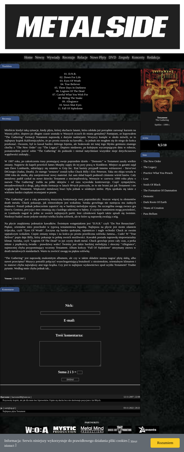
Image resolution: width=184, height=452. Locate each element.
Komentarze (8, 289)
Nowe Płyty (98, 57)
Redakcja (153, 57)
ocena (145, 137)
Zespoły (124, 57)
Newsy (39, 57)
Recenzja (6, 118)
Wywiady (53, 57)
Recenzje (68, 57)
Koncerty (138, 57)
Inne (145, 155)
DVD (112, 57)
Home (28, 57)
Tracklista (7, 66)
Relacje (82, 57)
